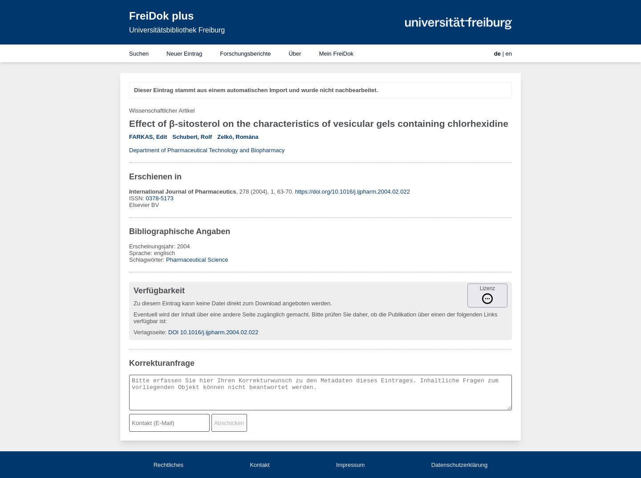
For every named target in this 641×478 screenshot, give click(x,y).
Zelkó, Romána (237, 137)
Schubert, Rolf (192, 137)
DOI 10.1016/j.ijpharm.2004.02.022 (213, 332)
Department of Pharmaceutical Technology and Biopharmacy (207, 150)
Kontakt (259, 465)
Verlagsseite (149, 332)
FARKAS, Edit (148, 137)
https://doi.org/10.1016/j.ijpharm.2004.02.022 (352, 191)
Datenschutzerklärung (459, 465)
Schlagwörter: (147, 259)
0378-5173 (160, 198)
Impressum (350, 465)
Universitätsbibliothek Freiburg (177, 30)
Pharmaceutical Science (197, 259)
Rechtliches (168, 465)
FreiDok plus (161, 16)
